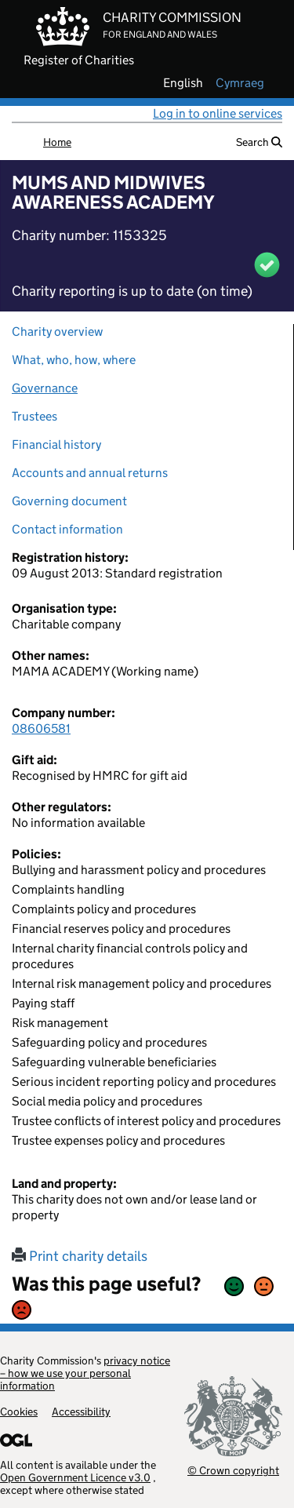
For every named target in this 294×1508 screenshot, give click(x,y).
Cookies (19, 1411)
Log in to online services (217, 113)
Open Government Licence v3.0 (75, 1477)
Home (57, 142)
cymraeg (240, 83)
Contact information (67, 529)
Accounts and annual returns (90, 472)
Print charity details (79, 1256)
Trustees (34, 416)
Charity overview (57, 331)
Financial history (56, 444)
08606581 (41, 728)
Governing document (69, 501)
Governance (45, 388)
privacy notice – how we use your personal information (85, 1373)
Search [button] (259, 142)
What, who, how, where (74, 359)
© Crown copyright (233, 1470)
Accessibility (81, 1411)
